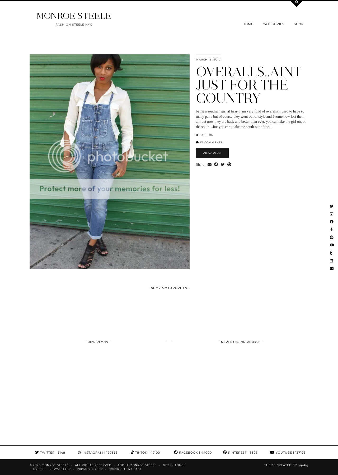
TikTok (145, 452)
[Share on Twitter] (222, 164)
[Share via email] (209, 164)
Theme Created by (286, 465)
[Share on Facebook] (216, 164)
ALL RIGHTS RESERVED (93, 465)
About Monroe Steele (137, 465)
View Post (212, 153)
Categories (273, 24)
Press (38, 469)
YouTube (288, 452)
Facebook (193, 452)
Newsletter (60, 469)
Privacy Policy (90, 469)
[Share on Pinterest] (229, 164)
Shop (299, 24)
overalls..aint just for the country (249, 85)
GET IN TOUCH (174, 465)
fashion (207, 135)
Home (248, 24)
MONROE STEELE (74, 16)
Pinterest (240, 452)
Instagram (98, 452)
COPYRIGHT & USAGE (125, 469)
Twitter (50, 452)
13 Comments (209, 142)
